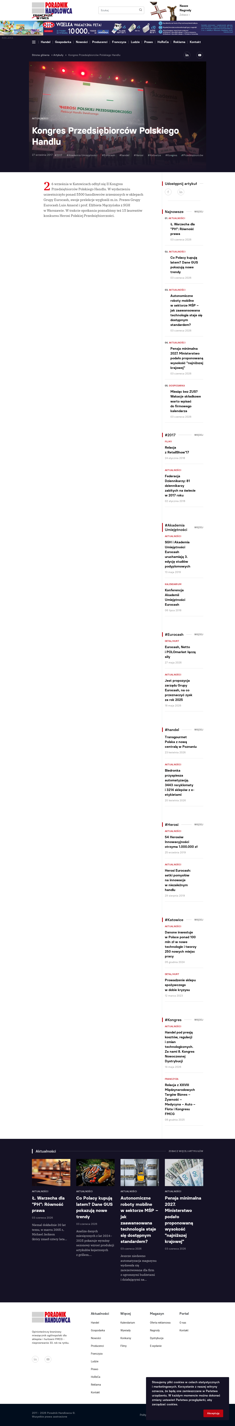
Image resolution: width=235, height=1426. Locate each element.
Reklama (179, 42)
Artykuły (58, 55)
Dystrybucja (156, 1338)
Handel (45, 42)
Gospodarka (63, 42)
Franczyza (119, 42)
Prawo (148, 42)
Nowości (82, 42)
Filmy (168, 441)
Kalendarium (173, 584)
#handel (124, 155)
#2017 (58, 155)
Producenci (99, 42)
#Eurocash (108, 155)
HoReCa (163, 42)
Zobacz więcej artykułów (186, 1151)
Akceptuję (213, 1413)
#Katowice (154, 155)
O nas (182, 1322)
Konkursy (125, 1338)
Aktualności (177, 218)
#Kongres (171, 155)
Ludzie (135, 42)
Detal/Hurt (172, 641)
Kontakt (195, 42)
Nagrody (155, 1330)
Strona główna (40, 55)
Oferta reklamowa (160, 1322)
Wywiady (125, 1330)
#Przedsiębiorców (192, 155)
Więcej (198, 211)
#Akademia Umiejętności (82, 155)
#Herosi (138, 155)
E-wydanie (156, 1345)
